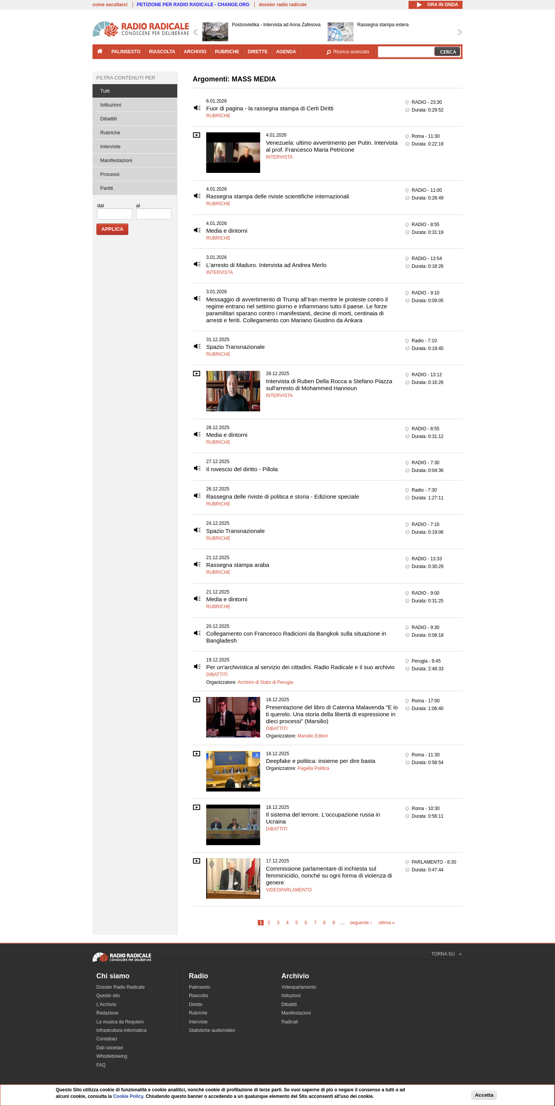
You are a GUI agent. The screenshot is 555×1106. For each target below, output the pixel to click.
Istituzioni (110, 105)
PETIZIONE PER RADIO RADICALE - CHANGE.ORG (193, 4)
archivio (195, 51)
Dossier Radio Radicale (120, 987)
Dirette (195, 1004)
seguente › (361, 922)
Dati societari (109, 1047)
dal (100, 205)
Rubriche (218, 115)
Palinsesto (199, 987)
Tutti (105, 91)
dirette (257, 51)
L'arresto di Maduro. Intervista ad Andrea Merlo (266, 265)
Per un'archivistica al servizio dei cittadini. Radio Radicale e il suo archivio (300, 667)
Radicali (289, 1022)
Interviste (110, 146)
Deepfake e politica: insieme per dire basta (320, 761)
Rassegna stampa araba (237, 564)
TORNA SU (443, 954)
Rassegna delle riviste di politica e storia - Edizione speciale (282, 496)
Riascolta (198, 995)
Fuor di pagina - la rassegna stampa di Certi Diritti (269, 108)
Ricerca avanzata (351, 51)
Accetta (484, 1095)
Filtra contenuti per (125, 78)
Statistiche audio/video (212, 1030)
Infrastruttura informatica (121, 1030)
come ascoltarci (110, 4)
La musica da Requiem (120, 1022)
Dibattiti (217, 674)
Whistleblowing (111, 1056)
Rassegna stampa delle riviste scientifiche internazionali (277, 196)
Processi (109, 174)
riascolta (162, 51)
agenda (286, 51)
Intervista (279, 157)
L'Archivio (106, 1004)
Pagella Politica (313, 768)
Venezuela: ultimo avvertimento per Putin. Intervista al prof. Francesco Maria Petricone (332, 146)
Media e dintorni (226, 230)
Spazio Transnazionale (235, 346)
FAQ (101, 1065)
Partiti (106, 188)
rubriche (227, 51)
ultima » (386, 922)
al (138, 205)
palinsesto (126, 51)
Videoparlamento (289, 890)
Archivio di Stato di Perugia (265, 682)
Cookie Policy (128, 1096)
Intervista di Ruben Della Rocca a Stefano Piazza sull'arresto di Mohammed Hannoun (329, 384)
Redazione (107, 1013)
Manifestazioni (116, 160)
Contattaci (106, 1039)
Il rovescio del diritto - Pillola (242, 469)
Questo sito (108, 995)
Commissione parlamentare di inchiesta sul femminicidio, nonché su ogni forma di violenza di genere (329, 875)
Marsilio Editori (313, 736)
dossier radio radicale (282, 4)
